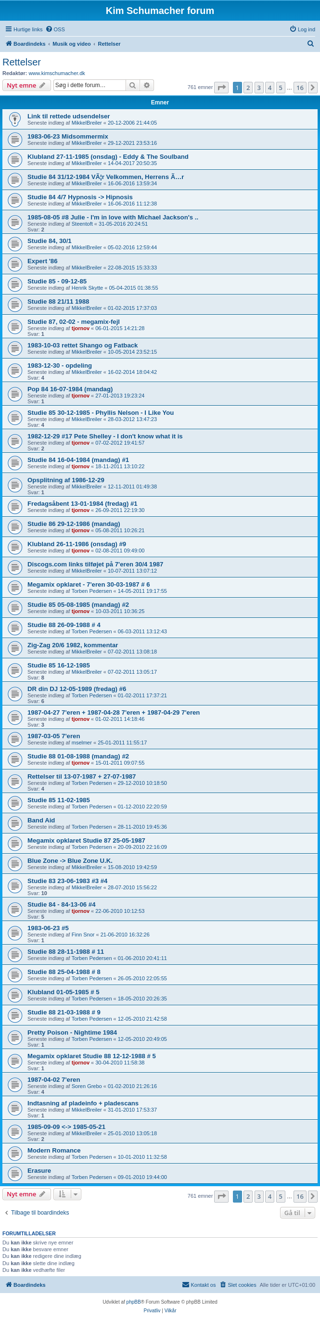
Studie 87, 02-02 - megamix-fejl (73, 321)
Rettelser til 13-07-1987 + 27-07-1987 (81, 776)
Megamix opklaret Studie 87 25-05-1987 (86, 840)
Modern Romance (54, 1150)
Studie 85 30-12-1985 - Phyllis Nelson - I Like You (100, 412)
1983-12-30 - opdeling (59, 365)
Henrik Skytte (87, 288)
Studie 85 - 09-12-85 (57, 281)
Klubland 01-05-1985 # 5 (63, 992)
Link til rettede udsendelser (68, 116)
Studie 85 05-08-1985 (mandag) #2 (78, 604)
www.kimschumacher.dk (56, 73)
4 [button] (269, 87)
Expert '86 (42, 261)
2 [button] (248, 87)
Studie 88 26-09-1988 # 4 (64, 624)
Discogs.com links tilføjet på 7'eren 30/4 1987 (95, 564)
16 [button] (300, 87)
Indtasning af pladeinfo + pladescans (83, 1103)
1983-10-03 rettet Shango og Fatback (82, 345)
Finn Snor (83, 934)
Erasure (39, 1170)
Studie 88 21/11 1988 (58, 301)
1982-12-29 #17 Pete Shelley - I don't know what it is (105, 436)
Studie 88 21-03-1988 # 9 (64, 1012)
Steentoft (82, 224)
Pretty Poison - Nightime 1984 (72, 1032)
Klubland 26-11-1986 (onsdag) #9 (76, 544)
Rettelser (21, 62)
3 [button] (259, 87)
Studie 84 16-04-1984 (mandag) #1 (78, 459)
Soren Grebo (87, 1086)
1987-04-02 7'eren (53, 1079)
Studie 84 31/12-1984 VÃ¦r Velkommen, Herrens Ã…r (105, 176)
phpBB (134, 1302)
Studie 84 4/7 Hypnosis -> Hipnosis (80, 197)
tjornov (81, 328)
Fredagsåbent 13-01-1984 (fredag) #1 (82, 503)
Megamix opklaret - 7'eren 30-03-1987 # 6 (88, 584)
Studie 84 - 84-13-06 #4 (61, 904)
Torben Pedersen (92, 591)
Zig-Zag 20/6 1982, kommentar (72, 645)
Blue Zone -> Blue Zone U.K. (70, 860)
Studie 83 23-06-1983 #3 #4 (67, 880)
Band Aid (41, 820)
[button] (221, 87)
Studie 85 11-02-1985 (58, 800)
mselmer (82, 742)
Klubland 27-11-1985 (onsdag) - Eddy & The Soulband (108, 156)
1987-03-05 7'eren (53, 736)
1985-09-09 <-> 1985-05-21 (66, 1126)
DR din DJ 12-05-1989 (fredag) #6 (76, 688)
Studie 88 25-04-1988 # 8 (64, 971)
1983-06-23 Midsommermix (67, 136)
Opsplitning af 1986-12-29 (65, 480)
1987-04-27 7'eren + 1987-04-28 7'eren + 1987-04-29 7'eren (113, 712)
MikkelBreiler (87, 123)
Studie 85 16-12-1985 (58, 665)
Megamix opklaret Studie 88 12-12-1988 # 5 (91, 1056)
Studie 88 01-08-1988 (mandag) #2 (78, 756)
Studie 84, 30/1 (49, 240)
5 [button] (280, 87)
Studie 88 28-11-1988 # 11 (65, 951)
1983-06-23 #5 (48, 928)
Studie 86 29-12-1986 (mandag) (73, 523)
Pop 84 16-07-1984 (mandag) (70, 389)
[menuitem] (55, 29)
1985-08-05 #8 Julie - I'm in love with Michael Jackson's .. (112, 217)
